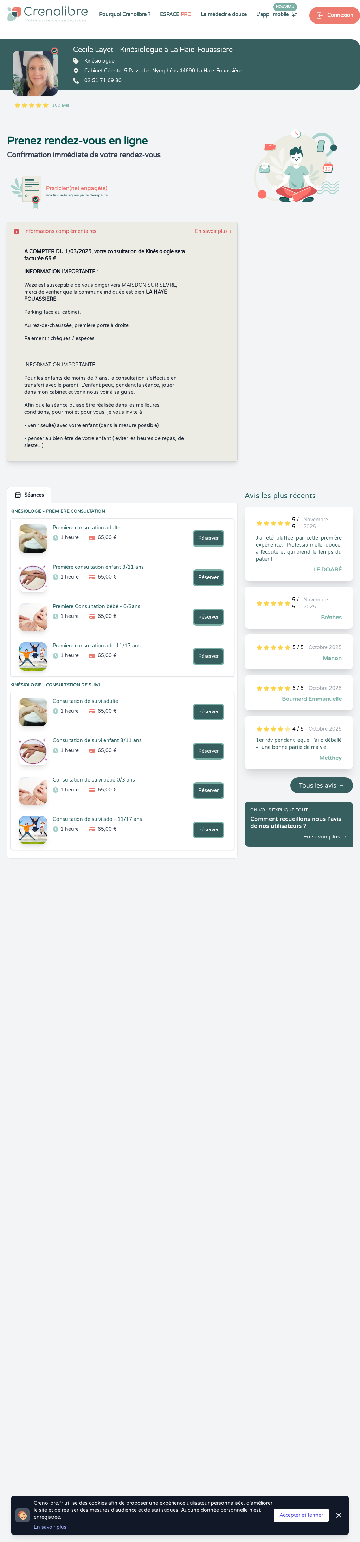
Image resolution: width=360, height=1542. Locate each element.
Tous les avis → (322, 785)
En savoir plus (213, 231)
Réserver (208, 538)
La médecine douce (224, 15)
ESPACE (175, 15)
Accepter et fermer (301, 1515)
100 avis (60, 105)
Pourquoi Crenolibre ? (124, 15)
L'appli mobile (276, 14)
